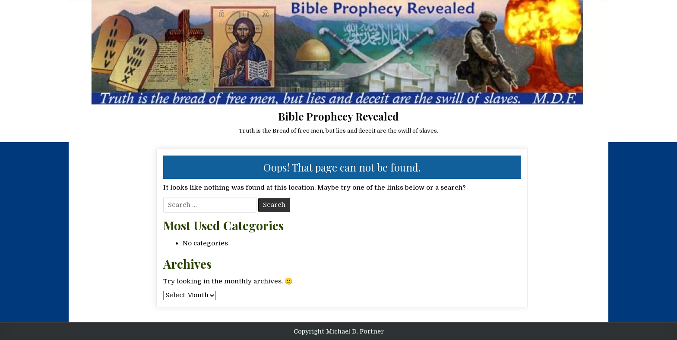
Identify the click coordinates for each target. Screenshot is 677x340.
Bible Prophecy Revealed (338, 116)
